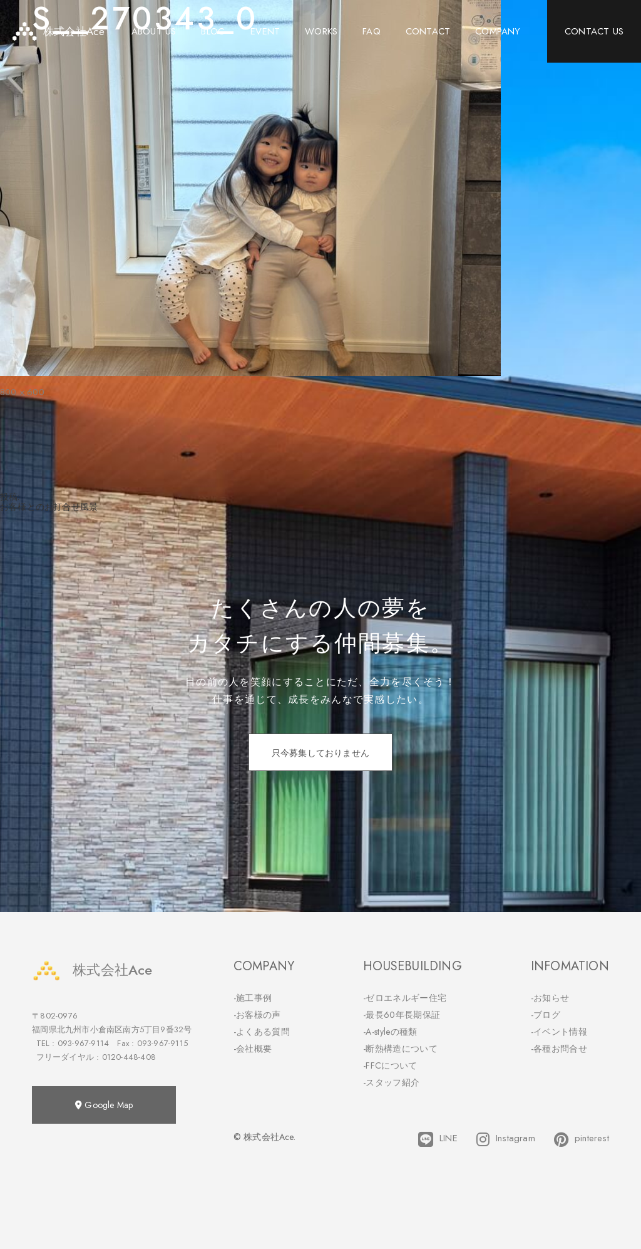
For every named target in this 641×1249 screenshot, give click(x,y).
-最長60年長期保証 (401, 1014)
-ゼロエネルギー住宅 (404, 998)
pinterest (581, 1139)
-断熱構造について (400, 1048)
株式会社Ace (92, 970)
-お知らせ (550, 998)
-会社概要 (252, 1048)
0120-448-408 (129, 1057)
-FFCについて (390, 1065)
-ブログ (545, 1014)
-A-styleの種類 (390, 1031)
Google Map (104, 1105)
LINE (438, 1139)
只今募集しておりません (320, 753)
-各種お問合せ (559, 1048)
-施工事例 (252, 998)
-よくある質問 (261, 1031)
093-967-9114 (83, 1043)
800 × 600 (22, 392)
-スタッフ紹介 (391, 1082)
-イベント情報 (559, 1031)
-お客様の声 (257, 1014)
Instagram (505, 1139)
